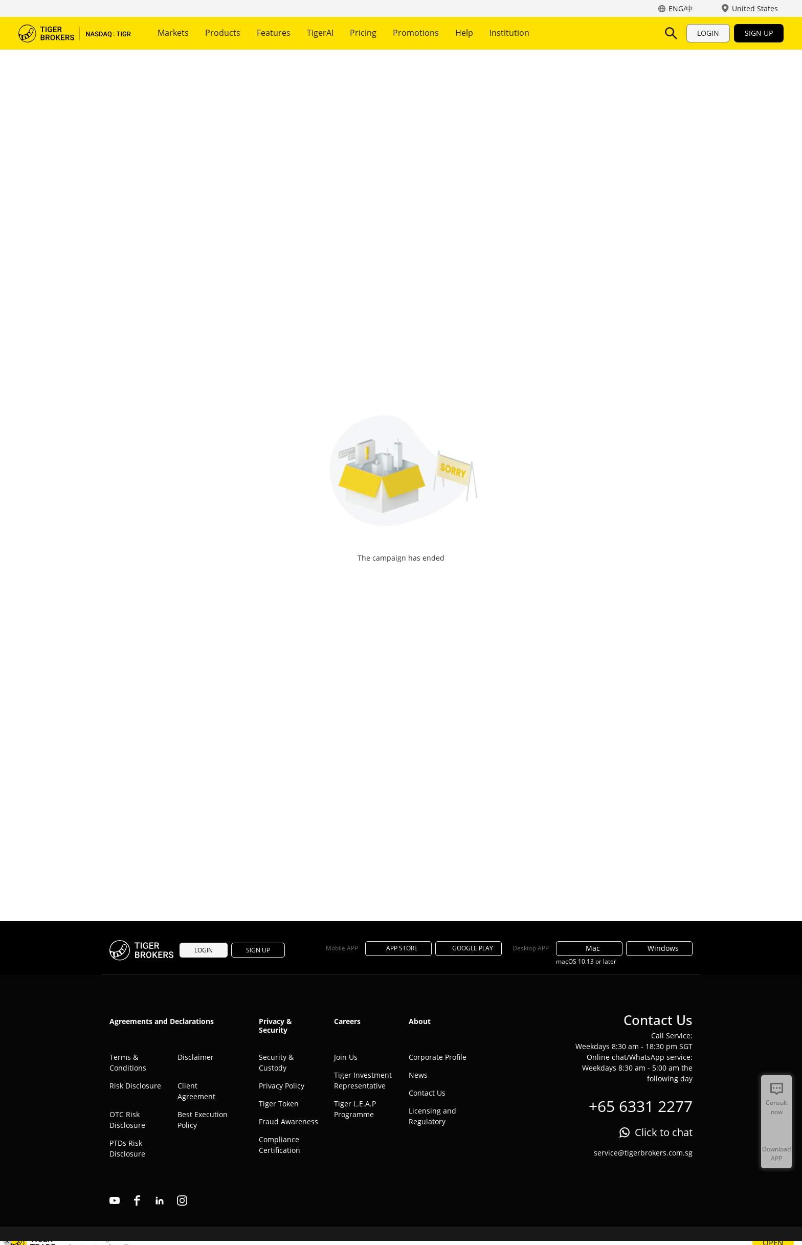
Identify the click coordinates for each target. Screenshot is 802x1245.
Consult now (776, 1107)
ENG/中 (681, 8)
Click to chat (664, 1132)
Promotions (416, 32)
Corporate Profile (437, 1057)
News (418, 1075)
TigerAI (320, 32)
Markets (173, 32)
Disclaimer (195, 1057)
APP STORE (398, 948)
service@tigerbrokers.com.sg (643, 1153)
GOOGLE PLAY (468, 948)
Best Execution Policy (202, 1119)
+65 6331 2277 (641, 1106)
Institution (509, 32)
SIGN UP (759, 33)
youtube (114, 1200)
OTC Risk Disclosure (127, 1119)
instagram (182, 1200)
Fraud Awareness (288, 1121)
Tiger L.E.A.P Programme (355, 1109)
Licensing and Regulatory (432, 1116)
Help (464, 32)
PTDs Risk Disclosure (127, 1148)
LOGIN (708, 33)
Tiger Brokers (74, 33)
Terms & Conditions (127, 1062)
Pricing (363, 32)
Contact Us (427, 1093)
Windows (659, 948)
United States (755, 8)
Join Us (346, 1057)
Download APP (776, 1154)
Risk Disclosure (135, 1086)
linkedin (159, 1200)
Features (274, 32)
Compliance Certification (279, 1145)
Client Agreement (196, 1091)
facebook (137, 1200)
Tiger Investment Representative (363, 1080)
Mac (589, 948)
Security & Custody (276, 1062)
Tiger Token (279, 1103)
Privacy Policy (281, 1086)
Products (222, 32)
